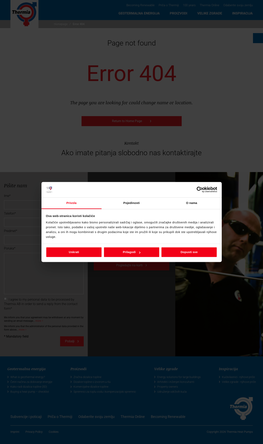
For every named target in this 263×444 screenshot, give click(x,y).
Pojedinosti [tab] (131, 203)
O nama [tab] (191, 203)
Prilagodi (131, 252)
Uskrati (74, 252)
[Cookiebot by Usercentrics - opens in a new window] (199, 190)
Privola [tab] (71, 203)
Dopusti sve (189, 252)
